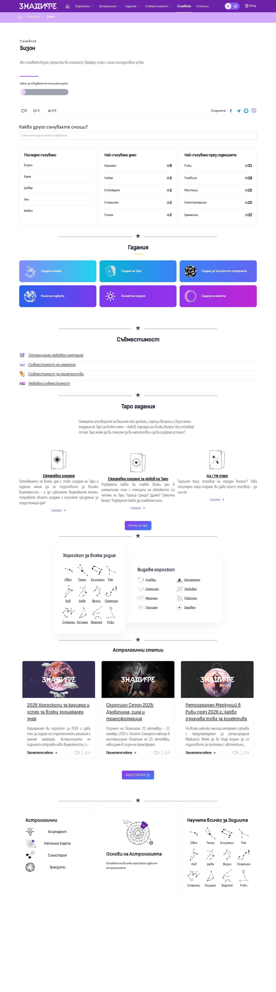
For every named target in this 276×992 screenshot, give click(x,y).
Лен (26, 199)
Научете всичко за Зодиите (217, 820)
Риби (187, 166)
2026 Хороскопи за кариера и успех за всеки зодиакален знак (58, 712)
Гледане (58, 510)
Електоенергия (195, 202)
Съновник (28, 41)
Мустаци (191, 190)
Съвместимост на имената (52, 364)
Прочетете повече (42, 753)
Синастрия (46, 855)
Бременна (191, 215)
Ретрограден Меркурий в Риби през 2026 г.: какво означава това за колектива (216, 712)
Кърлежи (110, 166)
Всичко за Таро (138, 525)
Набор (108, 178)
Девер (28, 188)
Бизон (28, 165)
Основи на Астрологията (134, 854)
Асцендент (46, 831)
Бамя (27, 177)
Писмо (108, 215)
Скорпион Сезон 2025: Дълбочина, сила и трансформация (130, 712)
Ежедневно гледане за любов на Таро (138, 479)
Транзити (45, 867)
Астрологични (41, 820)
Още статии (138, 775)
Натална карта (48, 843)
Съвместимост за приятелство (56, 374)
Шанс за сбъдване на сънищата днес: (44, 90)
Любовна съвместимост (49, 383)
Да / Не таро (217, 475)
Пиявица (190, 178)
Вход (250, 5)
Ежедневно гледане (59, 475)
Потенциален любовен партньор (55, 355)
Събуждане (112, 190)
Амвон (28, 211)
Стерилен (111, 202)
